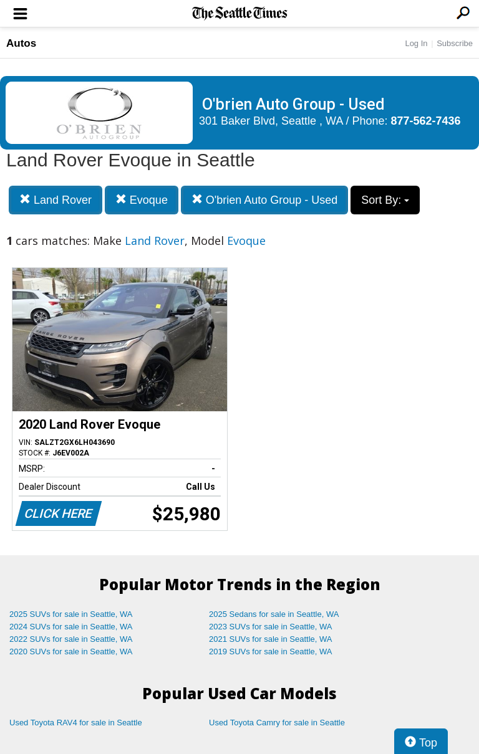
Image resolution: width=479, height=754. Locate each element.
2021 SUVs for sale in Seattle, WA (270, 639)
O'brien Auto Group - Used (264, 199)
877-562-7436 (426, 121)
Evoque (141, 199)
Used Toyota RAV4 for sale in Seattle (75, 722)
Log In (416, 43)
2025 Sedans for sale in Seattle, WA (274, 614)
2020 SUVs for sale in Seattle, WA (71, 651)
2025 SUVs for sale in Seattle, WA (71, 614)
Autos (21, 43)
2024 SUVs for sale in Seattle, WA (71, 626)
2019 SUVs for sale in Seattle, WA (270, 651)
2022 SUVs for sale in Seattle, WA (71, 639)
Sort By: (385, 200)
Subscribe (455, 43)
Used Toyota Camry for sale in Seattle (277, 722)
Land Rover (55, 199)
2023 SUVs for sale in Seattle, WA (270, 626)
